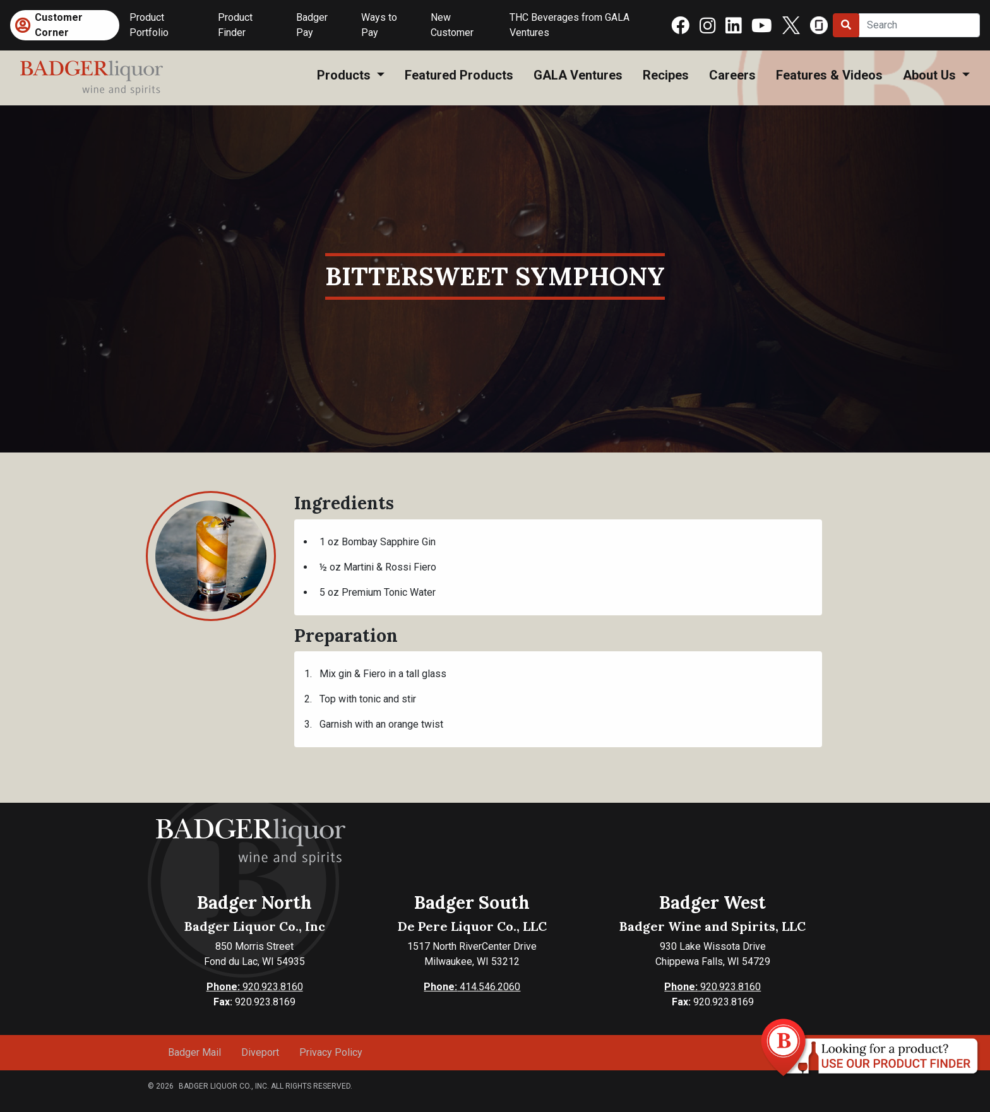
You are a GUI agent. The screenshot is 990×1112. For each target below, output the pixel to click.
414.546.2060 (472, 987)
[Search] (919, 25)
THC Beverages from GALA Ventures (569, 24)
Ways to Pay (379, 24)
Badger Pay (312, 24)
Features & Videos (829, 75)
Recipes (666, 75)
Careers (732, 75)
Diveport (260, 1052)
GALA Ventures (578, 75)
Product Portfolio (149, 24)
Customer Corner (59, 24)
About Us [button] (931, 75)
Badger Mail (194, 1052)
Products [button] (345, 75)
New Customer (452, 24)
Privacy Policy (330, 1052)
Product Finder (235, 24)
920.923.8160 (254, 987)
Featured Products (459, 75)
